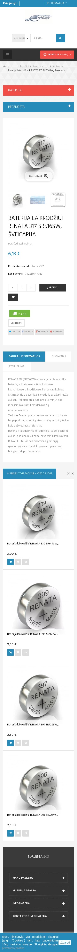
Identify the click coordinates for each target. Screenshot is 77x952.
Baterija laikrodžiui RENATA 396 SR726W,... (32, 815)
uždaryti (65, 942)
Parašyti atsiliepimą (20, 243)
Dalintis (27, 332)
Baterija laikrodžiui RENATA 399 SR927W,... (32, 634)
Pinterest (56, 332)
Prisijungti (10, 3)
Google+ (42, 332)
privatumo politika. (13, 948)
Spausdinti (16, 323)
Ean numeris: (15, 273)
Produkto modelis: (19, 266)
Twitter (14, 332)
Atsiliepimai (16, 366)
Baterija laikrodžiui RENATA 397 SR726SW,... (33, 725)
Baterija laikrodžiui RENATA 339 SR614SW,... (33, 544)
